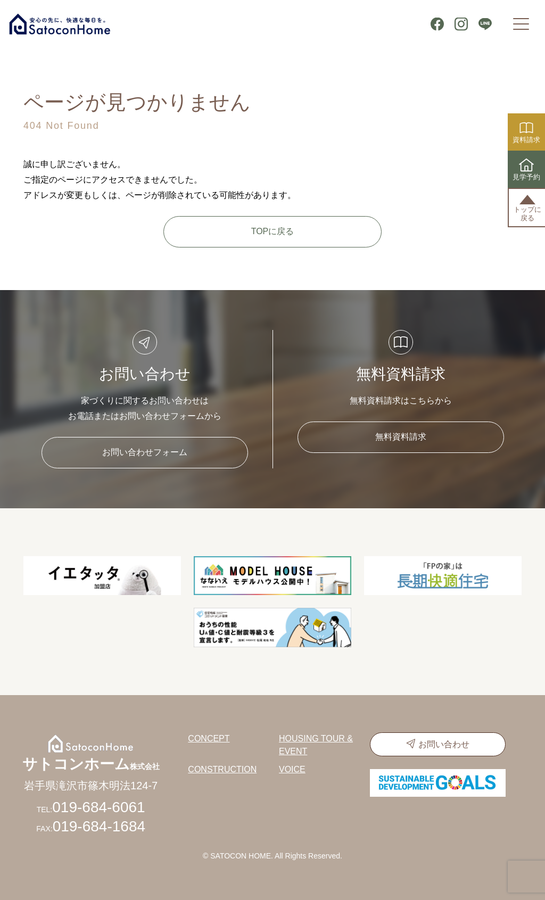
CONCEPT (208, 738)
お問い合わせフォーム (144, 452)
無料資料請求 (400, 436)
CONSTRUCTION (222, 769)
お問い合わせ (443, 744)
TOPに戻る (272, 231)
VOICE (292, 769)
